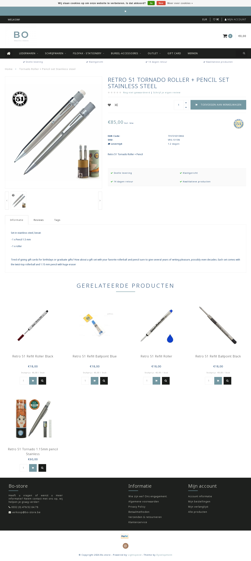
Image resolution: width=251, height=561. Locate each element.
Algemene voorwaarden (143, 501)
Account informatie (200, 496)
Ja (151, 3)
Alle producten (197, 511)
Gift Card (174, 53)
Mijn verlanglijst (198, 506)
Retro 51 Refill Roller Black (32, 356)
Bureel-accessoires (124, 53)
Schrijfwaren (54, 53)
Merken (193, 53)
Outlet (153, 53)
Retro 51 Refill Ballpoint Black (218, 356)
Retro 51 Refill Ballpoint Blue (95, 356)
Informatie (16, 220)
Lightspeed (134, 554)
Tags (57, 220)
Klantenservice (137, 522)
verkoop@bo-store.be (26, 512)
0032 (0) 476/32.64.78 (24, 507)
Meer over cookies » (180, 3)
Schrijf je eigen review (166, 92)
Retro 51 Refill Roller (156, 356)
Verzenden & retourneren (145, 517)
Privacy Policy (137, 506)
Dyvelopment (164, 554)
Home (9, 69)
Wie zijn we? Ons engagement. (148, 496)
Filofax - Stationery (87, 53)
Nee (161, 3)
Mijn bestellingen (199, 501)
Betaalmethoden (139, 511)
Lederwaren (27, 53)
